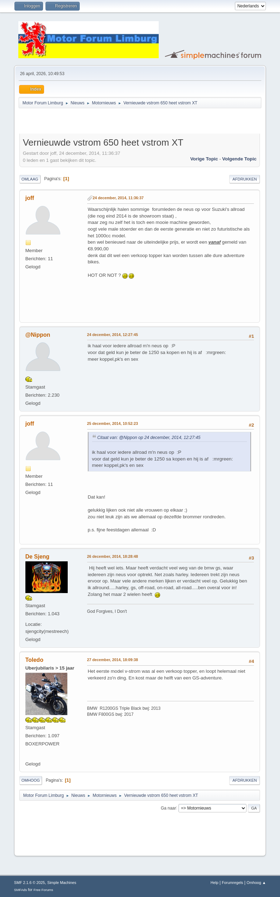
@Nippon (37, 335)
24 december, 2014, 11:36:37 (118, 198)
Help (214, 882)
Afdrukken (244, 179)
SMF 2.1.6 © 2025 (29, 882)
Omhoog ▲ (256, 882)
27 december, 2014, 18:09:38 (112, 660)
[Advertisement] (101, 122)
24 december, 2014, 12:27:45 (112, 334)
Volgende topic (239, 158)
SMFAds (20, 890)
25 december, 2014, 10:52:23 (112, 423)
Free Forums (43, 890)
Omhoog (31, 780)
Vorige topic (204, 158)
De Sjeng (37, 557)
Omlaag (30, 179)
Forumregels (232, 882)
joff (29, 198)
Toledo (34, 660)
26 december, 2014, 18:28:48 (112, 556)
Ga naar (168, 807)
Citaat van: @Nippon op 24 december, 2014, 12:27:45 (149, 437)
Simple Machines (61, 882)
